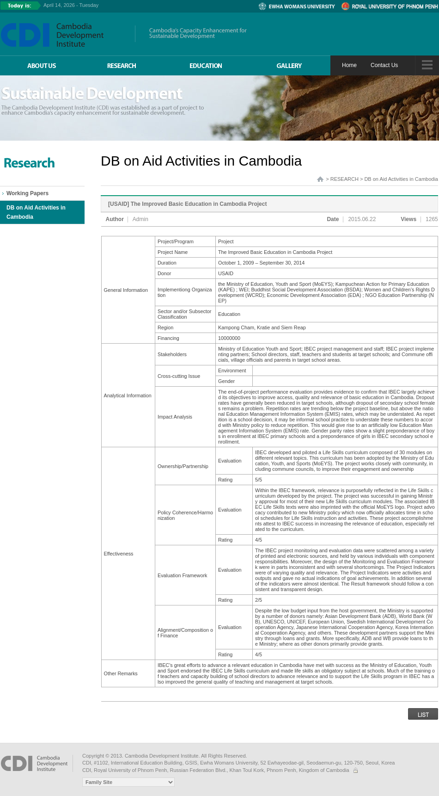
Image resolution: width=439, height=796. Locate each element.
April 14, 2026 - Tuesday (70, 5)
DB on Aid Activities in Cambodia (36, 212)
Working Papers (27, 193)
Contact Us (384, 65)
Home (349, 65)
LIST (423, 714)
